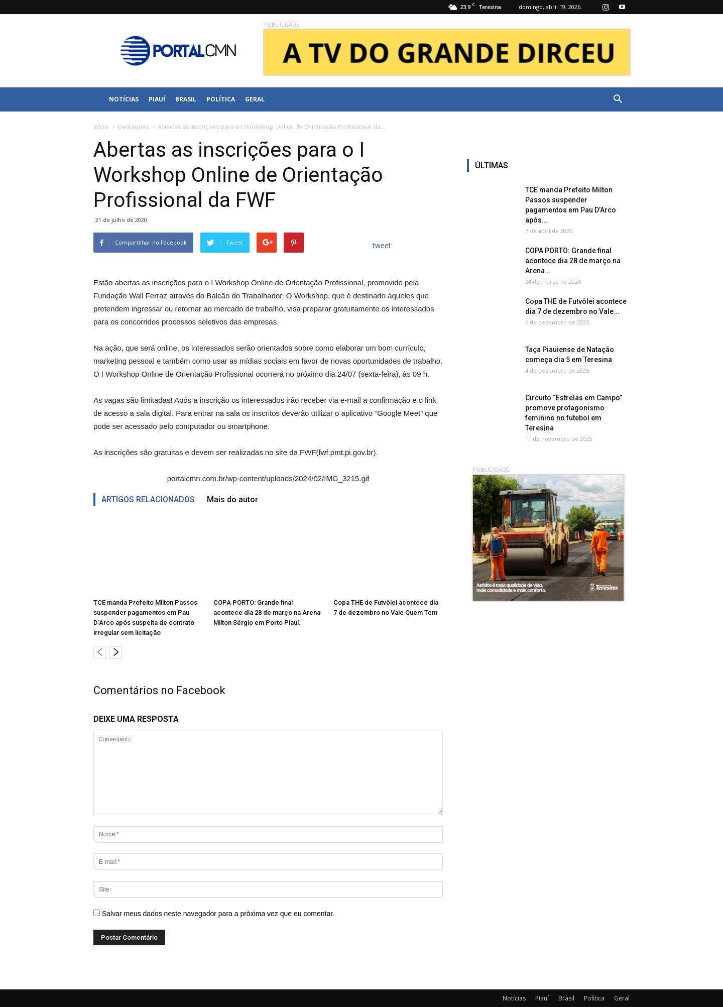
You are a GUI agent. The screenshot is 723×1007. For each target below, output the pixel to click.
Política (220, 99)
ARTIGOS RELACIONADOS (148, 499)
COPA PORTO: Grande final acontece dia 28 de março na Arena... (573, 261)
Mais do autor (232, 499)
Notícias (124, 99)
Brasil (185, 99)
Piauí (157, 99)
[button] (618, 99)
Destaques (133, 127)
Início (100, 127)
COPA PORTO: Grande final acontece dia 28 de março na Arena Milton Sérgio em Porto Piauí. (266, 612)
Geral (255, 99)
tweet (382, 245)
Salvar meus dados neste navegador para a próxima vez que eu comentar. (218, 914)
